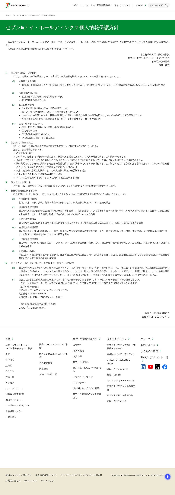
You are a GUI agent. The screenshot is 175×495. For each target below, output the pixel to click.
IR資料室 (77, 356)
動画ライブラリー (14, 399)
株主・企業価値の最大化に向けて (87, 396)
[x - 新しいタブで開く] (157, 366)
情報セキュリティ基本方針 (18, 475)
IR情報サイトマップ (83, 376)
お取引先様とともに (117, 401)
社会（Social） (114, 374)
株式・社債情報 (80, 362)
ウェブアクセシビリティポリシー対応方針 (81, 475)
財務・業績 (78, 350)
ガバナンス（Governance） (121, 380)
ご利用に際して (13, 480)
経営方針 (77, 345)
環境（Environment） (118, 369)
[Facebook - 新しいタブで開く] (164, 366)
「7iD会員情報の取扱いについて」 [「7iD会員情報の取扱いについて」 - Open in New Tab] (130, 84)
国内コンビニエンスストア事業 (53, 346)
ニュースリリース (14, 388)
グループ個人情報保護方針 (97, 41)
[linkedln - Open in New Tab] (143, 366)
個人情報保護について (46, 475)
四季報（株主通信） (15, 394)
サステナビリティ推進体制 (120, 395)
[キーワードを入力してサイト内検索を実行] (159, 5)
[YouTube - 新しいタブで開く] (150, 367)
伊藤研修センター (14, 411)
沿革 (7, 354)
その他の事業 (45, 363)
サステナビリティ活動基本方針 (121, 388)
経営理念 (9, 371)
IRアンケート (79, 382)
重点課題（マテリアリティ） (121, 354)
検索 (166, 5)
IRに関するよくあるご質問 (86, 388)
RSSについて (30, 480)
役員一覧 (9, 376)
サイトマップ (47, 480)
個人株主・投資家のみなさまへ (87, 369)
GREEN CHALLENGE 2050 (118, 361)
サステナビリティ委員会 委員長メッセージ (121, 347)
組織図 (8, 365)
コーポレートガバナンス (17, 405)
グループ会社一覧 (48, 374)
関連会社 (43, 368)
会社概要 (9, 359)
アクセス (9, 382)
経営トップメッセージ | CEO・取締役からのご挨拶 (18, 347)
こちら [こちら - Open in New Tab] (22, 307)
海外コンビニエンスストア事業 (53, 355)
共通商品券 (10, 416)
